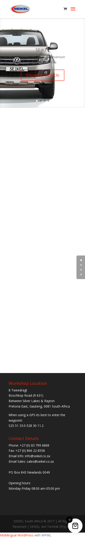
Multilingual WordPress (17, 535)
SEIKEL (43, 51)
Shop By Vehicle (42, 77)
